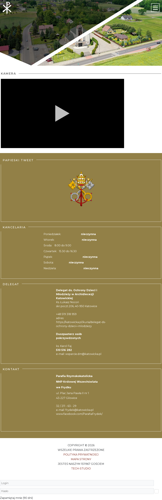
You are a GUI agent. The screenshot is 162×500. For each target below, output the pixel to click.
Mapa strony (81, 459)
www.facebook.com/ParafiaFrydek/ (79, 414)
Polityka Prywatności (81, 454)
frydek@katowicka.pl (79, 410)
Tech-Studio (81, 468)
